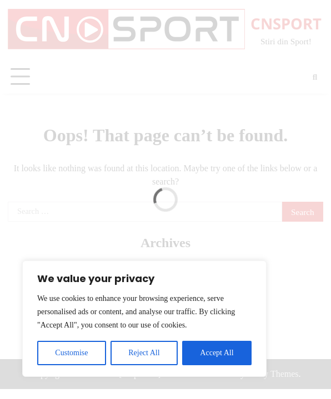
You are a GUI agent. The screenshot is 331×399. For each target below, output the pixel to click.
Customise (71, 353)
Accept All (216, 353)
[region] (144, 318)
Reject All (143, 353)
